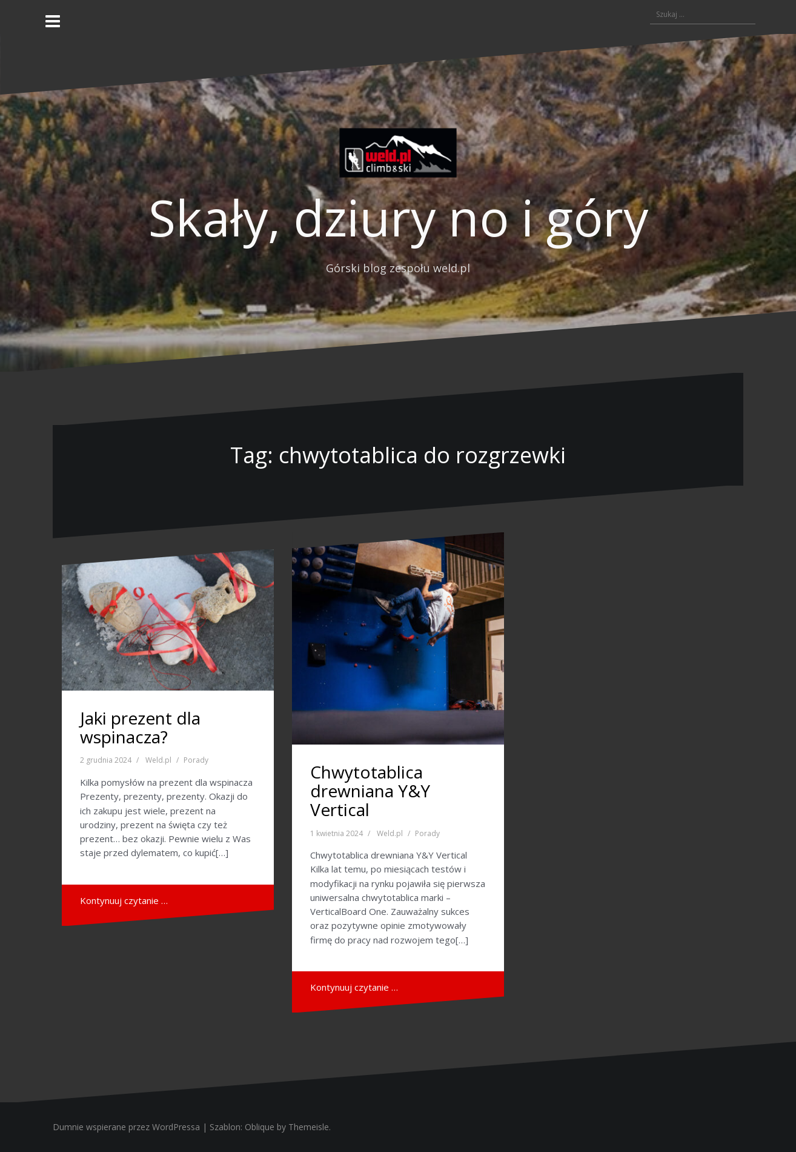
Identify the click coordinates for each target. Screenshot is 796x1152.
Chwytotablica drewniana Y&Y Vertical (370, 790)
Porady (196, 760)
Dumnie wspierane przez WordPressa (126, 1127)
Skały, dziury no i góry (398, 217)
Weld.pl (158, 760)
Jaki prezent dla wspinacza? (140, 727)
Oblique (259, 1127)
